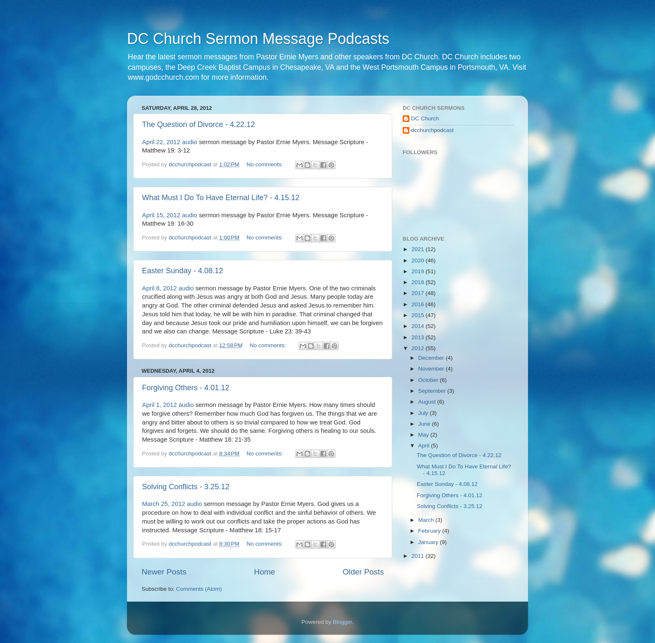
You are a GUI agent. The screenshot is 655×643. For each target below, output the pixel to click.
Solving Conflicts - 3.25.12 (185, 487)
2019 (418, 271)
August (427, 402)
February (430, 531)
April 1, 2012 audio (168, 405)
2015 (418, 315)
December (432, 358)
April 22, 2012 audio (169, 142)
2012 (418, 348)
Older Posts (363, 571)
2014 (418, 326)
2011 (418, 556)
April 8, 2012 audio (168, 288)
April (424, 445)
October (429, 380)
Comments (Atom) (199, 589)
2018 (418, 282)
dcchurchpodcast (432, 130)
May (424, 435)
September (432, 391)
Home (264, 571)
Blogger (342, 622)
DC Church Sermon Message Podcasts (258, 38)
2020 (418, 260)
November (432, 369)
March (426, 520)
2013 (418, 337)
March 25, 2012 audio (172, 504)
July (424, 413)
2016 (418, 304)
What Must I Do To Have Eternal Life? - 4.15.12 (221, 197)
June (425, 424)
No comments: (265, 164)
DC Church (425, 118)
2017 (418, 293)
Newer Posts (164, 571)
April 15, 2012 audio (169, 215)
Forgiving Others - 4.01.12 (185, 388)
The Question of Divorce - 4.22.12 (198, 124)
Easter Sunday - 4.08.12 (182, 271)
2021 (418, 249)
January (429, 542)
